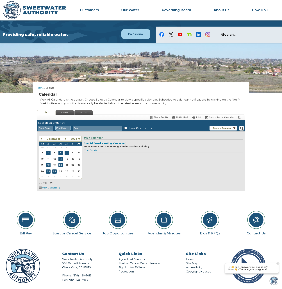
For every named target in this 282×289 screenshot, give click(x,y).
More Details (90, 144)
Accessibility (194, 261)
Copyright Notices (198, 265)
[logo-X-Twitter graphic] (171, 28)
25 (48, 165)
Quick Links (130, 248)
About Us (221, 10)
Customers (89, 10)
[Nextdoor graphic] (189, 28)
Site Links (196, 248)
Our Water (130, 10)
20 (60, 159)
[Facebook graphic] (161, 28)
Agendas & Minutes (132, 253)
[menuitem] (89, 10)
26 (54, 165)
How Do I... (261, 10)
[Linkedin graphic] (198, 28)
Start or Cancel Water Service (139, 257)
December (53, 132)
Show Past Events (140, 122)
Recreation (126, 265)
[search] (243, 28)
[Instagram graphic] (207, 28)
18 (48, 159)
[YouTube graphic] (180, 28)
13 (61, 153)
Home (40, 81)
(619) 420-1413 (82, 269)
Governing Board (176, 10)
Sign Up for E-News (132, 261)
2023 (73, 132)
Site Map (192, 257)
